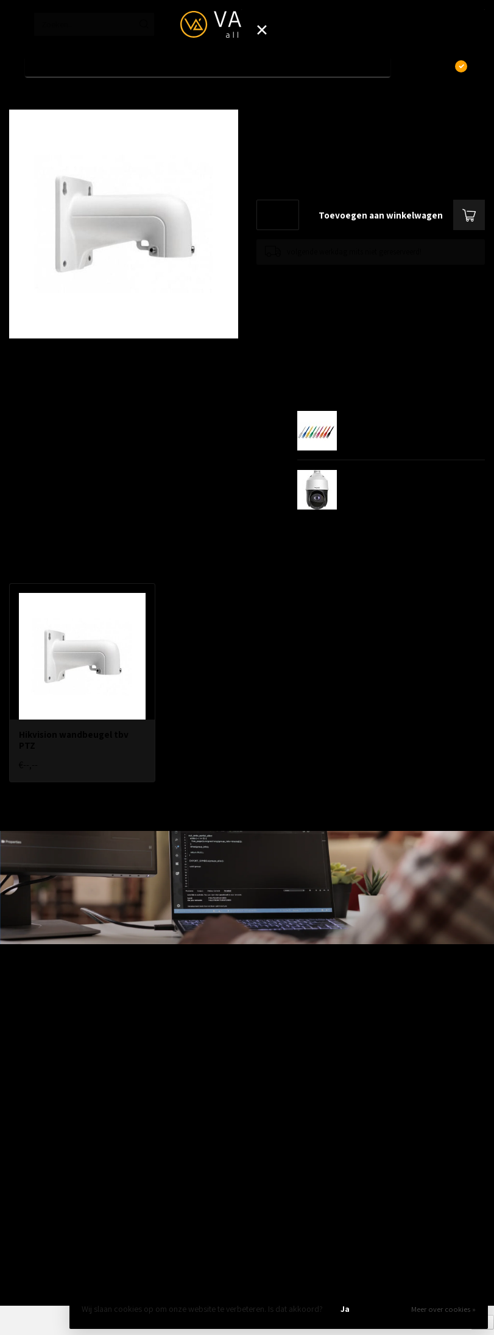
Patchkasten (30, 1153)
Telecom (24, 1095)
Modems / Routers (41, 1173)
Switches (24, 1056)
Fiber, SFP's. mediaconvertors (61, 1134)
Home (19, 96)
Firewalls (24, 1036)
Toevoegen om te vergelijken (303, 277)
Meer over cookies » (443, 1309)
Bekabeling (28, 1017)
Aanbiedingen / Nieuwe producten (69, 997)
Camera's (25, 1192)
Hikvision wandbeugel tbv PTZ (100, 96)
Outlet (19, 1231)
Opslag (21, 1212)
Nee (386, 1308)
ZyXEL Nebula (32, 1114)
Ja (345, 1308)
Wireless (23, 1075)
